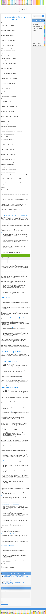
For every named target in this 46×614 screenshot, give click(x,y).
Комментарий (4, 591)
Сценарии (36, 7)
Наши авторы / (35, 611)
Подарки (20, 7)
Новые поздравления (6, 11)
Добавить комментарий (10, 21)
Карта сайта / (39, 611)
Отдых (41, 7)
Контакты (43, 611)
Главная (4, 7)
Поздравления (22, 9)
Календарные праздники (12, 7)
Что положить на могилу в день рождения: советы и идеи (14, 578)
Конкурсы (25, 7)
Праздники (31, 7)
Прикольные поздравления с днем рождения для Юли (13, 575)
